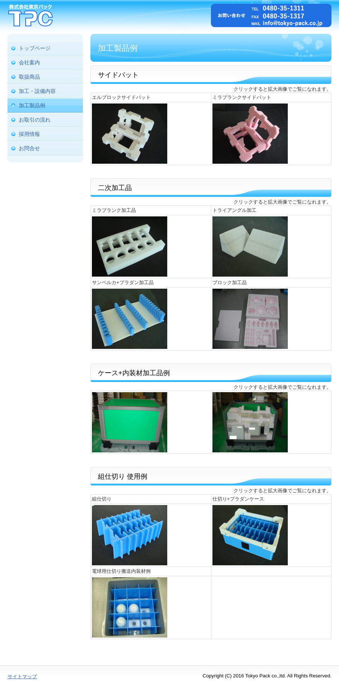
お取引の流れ (34, 120)
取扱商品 (29, 77)
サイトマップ (22, 676)
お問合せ (29, 148)
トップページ (34, 48)
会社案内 (29, 62)
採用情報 (29, 134)
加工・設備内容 (37, 91)
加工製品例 (32, 105)
